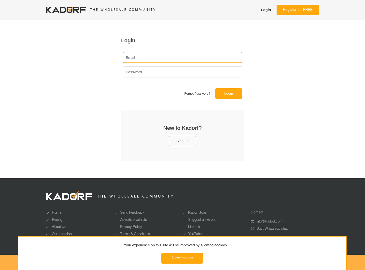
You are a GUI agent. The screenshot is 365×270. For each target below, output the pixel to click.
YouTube (195, 234)
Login (266, 10)
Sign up (182, 141)
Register (297, 10)
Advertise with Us (133, 220)
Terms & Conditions (135, 234)
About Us (59, 227)
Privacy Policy (131, 227)
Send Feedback (132, 212)
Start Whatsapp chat (272, 228)
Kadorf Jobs (197, 212)
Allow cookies (182, 258)
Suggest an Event (201, 220)
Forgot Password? (197, 93)
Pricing (57, 220)
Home (56, 212)
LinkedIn (194, 227)
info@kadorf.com (269, 221)
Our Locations (62, 234)
